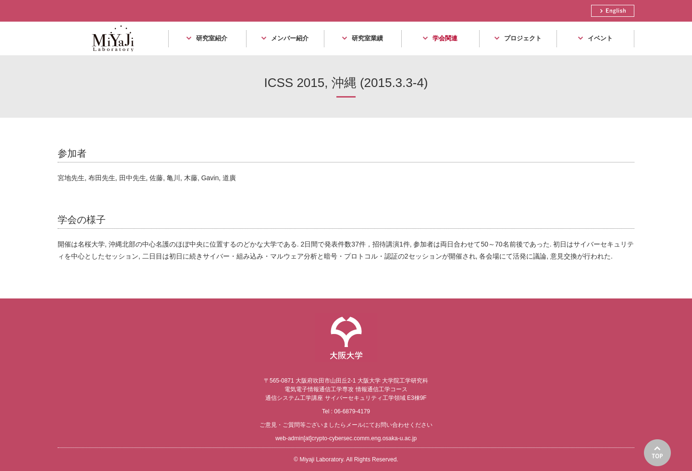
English (612, 11)
